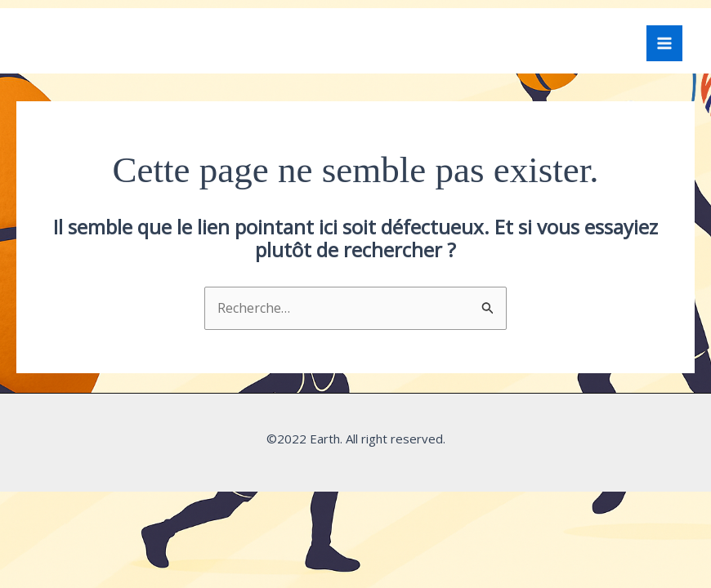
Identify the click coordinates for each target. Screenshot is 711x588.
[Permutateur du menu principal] (664, 43)
